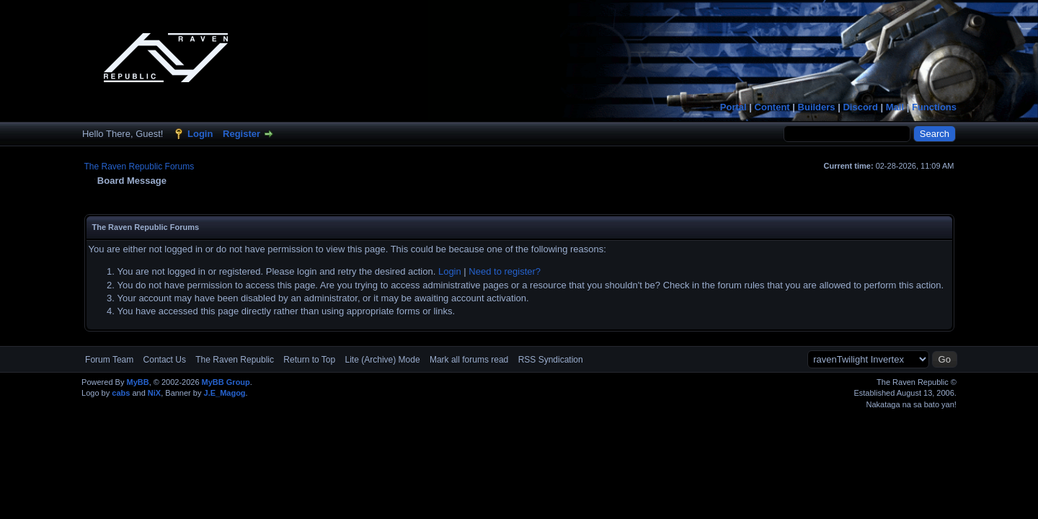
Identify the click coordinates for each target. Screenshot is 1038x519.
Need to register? (505, 271)
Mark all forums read (469, 360)
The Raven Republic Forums (139, 166)
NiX (154, 393)
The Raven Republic (234, 360)
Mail (895, 107)
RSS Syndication (550, 360)
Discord (860, 107)
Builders (816, 107)
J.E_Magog (225, 393)
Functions (934, 107)
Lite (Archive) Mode (382, 360)
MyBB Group (226, 382)
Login (200, 133)
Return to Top (309, 360)
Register (241, 133)
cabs (121, 393)
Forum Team (109, 360)
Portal (733, 107)
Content (772, 107)
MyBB (137, 382)
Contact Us (164, 360)
